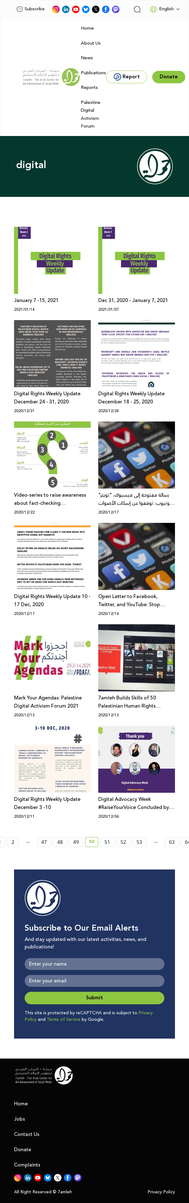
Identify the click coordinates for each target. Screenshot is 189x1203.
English (162, 9)
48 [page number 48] (60, 842)
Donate (22, 1149)
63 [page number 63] (172, 842)
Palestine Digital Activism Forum (90, 114)
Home (87, 28)
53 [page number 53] (139, 842)
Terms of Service (63, 1019)
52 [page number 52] (123, 842)
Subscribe (31, 9)
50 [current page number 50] (93, 842)
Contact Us (26, 1134)
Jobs (19, 1119)
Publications (93, 72)
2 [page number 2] (13, 842)
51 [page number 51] (107, 842)
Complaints (27, 1165)
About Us (91, 43)
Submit (94, 998)
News (87, 57)
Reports (89, 87)
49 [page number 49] (76, 842)
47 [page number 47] (44, 842)
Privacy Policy (161, 1192)
